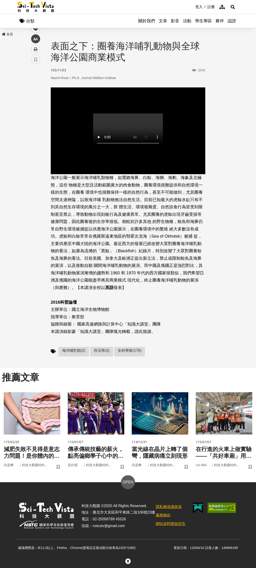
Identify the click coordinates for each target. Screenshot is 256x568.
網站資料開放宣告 (170, 524)
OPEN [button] (128, 482)
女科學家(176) (129, 350)
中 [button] (35, 120)
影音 (175, 21)
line (34, 109)
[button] (233, 7)
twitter (35, 99)
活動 (187, 21)
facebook (35, 89)
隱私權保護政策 (169, 507)
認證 (232, 21)
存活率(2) (102, 350)
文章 (163, 21)
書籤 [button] (35, 140)
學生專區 (203, 21)
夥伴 (220, 21)
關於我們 (146, 21)
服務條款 (163, 515)
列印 (35, 129)
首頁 (7, 34)
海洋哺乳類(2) (73, 350)
